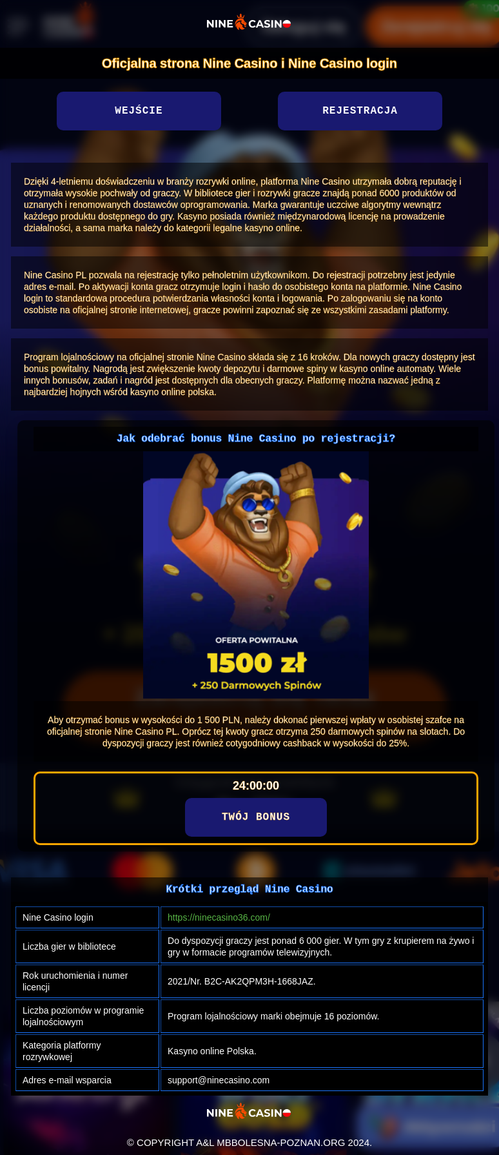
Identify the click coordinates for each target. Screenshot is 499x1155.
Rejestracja (360, 111)
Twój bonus (256, 817)
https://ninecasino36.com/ (219, 917)
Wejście (138, 111)
